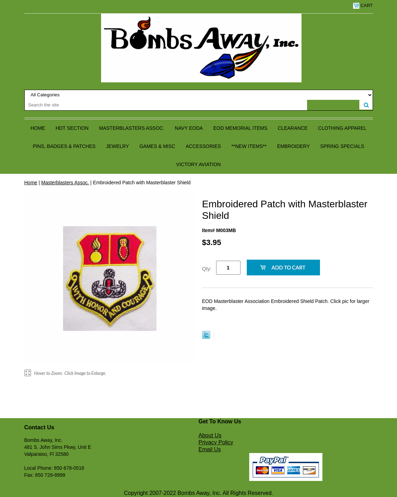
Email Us (210, 449)
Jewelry (117, 146)
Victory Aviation (198, 164)
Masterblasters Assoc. (132, 128)
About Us (210, 435)
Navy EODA (189, 128)
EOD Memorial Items (240, 128)
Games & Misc (157, 146)
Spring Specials (342, 146)
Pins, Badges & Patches (64, 146)
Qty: (207, 269)
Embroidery (293, 146)
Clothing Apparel (342, 128)
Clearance (293, 128)
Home (37, 128)
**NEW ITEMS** (249, 146)
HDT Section (72, 128)
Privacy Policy (216, 442)
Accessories (203, 146)
